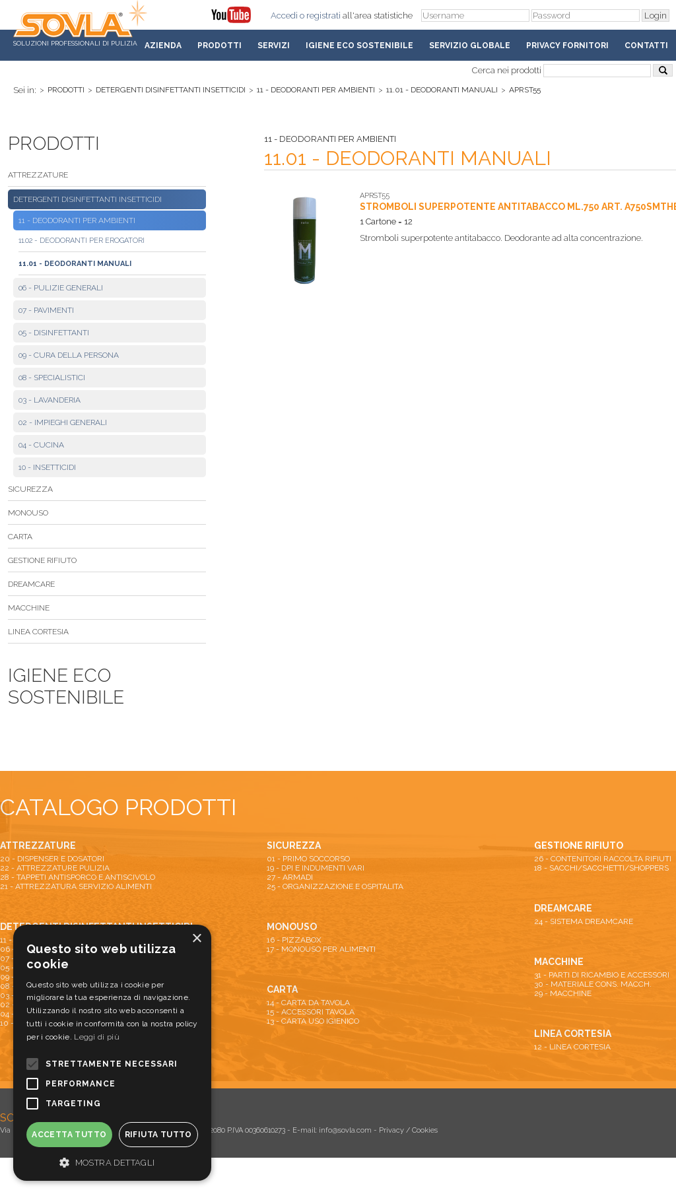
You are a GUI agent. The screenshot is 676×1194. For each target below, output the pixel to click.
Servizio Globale (469, 45)
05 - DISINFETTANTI (53, 332)
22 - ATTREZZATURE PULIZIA (55, 868)
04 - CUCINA (41, 444)
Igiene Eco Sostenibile (359, 45)
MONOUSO (28, 512)
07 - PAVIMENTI (46, 310)
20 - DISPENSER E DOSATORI (52, 858)
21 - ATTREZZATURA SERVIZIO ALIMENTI (76, 886)
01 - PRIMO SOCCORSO (308, 858)
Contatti (646, 45)
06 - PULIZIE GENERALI (60, 287)
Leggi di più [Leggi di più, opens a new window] (96, 1037)
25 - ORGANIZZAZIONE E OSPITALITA (335, 886)
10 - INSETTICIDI (47, 467)
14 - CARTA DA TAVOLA (308, 1002)
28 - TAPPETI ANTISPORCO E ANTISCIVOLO (77, 877)
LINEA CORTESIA (38, 631)
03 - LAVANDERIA (49, 400)
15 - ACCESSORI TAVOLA (311, 1011)
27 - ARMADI (290, 877)
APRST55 (525, 89)
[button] (112, 1162)
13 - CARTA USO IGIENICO (313, 1021)
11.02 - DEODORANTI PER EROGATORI (81, 240)
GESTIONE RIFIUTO (42, 560)
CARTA (20, 536)
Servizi (273, 45)
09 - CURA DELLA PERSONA (68, 355)
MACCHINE (29, 608)
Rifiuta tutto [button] (158, 1134)
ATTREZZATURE (38, 175)
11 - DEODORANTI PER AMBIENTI (316, 89)
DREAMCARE (31, 584)
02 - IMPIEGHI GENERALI (62, 422)
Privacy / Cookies (408, 1130)
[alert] (112, 1053)
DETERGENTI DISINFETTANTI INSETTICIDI (171, 89)
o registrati (320, 15)
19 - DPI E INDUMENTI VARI (315, 868)
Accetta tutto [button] (69, 1134)
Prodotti (219, 45)
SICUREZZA (30, 489)
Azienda (163, 45)
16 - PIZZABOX (294, 940)
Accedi (284, 15)
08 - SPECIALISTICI (51, 377)
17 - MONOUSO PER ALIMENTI (321, 949)
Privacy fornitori (567, 45)
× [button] (196, 939)
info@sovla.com (345, 1130)
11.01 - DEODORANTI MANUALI (442, 89)
